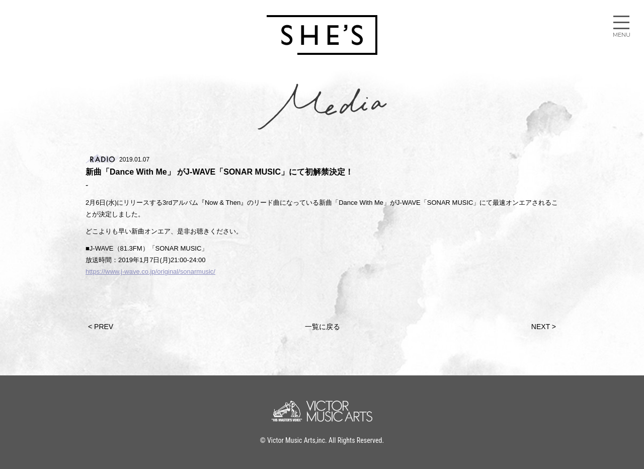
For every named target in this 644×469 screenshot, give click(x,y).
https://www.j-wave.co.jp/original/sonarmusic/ (150, 271)
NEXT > (543, 327)
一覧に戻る (322, 327)
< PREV (100, 327)
